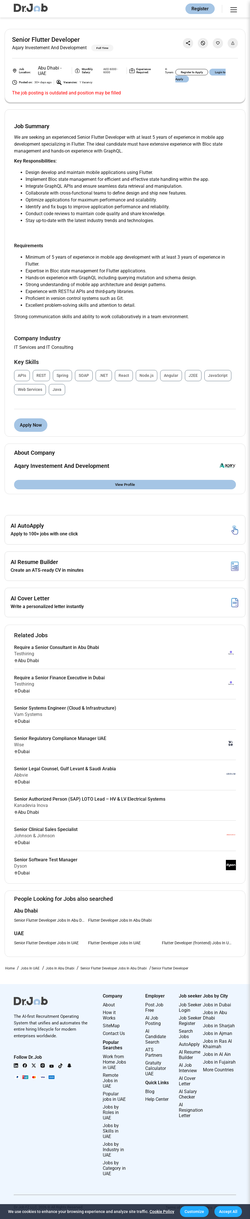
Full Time (102, 48)
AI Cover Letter (187, 1081)
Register (200, 8)
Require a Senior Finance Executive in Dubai (59, 677)
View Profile (125, 484)
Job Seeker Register (190, 1020)
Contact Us (114, 1033)
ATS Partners (153, 1052)
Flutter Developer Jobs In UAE (114, 943)
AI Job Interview (188, 1067)
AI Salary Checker (188, 1094)
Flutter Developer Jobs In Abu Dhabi (120, 920)
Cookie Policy (162, 1211)
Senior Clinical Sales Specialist (45, 829)
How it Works (109, 1015)
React (124, 375)
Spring (62, 375)
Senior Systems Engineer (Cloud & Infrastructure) (65, 708)
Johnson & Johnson (34, 835)
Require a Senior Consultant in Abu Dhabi (56, 647)
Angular (171, 375)
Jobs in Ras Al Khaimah (217, 1043)
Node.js (146, 375)
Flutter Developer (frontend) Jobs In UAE (198, 943)
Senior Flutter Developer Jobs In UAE (46, 943)
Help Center (156, 1099)
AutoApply (189, 1044)
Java (57, 389)
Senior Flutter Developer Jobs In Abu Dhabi (51, 920)
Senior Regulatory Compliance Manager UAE (60, 738)
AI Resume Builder (189, 1054)
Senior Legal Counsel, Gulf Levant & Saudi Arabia (65, 768)
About (109, 1005)
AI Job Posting (153, 1020)
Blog (149, 1091)
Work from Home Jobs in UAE (114, 1062)
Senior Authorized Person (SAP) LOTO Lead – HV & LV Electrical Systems (89, 799)
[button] (194, 1211)
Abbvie (21, 775)
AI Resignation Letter (191, 1110)
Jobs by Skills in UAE (111, 1131)
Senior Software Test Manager (45, 859)
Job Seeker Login (190, 1007)
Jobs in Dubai (217, 1005)
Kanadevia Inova (31, 805)
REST (41, 375)
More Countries (218, 1069)
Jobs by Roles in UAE (111, 1112)
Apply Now (31, 425)
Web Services (30, 389)
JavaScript (218, 375)
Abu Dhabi (49, 68)
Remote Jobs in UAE (110, 1080)
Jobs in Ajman (217, 1033)
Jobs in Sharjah (219, 1025)
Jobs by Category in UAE (114, 1168)
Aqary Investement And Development (49, 47)
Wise (19, 744)
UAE (42, 73)
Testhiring (24, 653)
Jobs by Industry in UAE (113, 1149)
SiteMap (111, 1025)
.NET (103, 375)
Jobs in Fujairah (219, 1062)
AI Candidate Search (155, 1036)
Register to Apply (192, 72)
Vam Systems (28, 714)
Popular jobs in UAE (114, 1096)
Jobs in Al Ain (217, 1054)
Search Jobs (186, 1033)
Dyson (20, 866)
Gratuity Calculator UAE (155, 1068)
